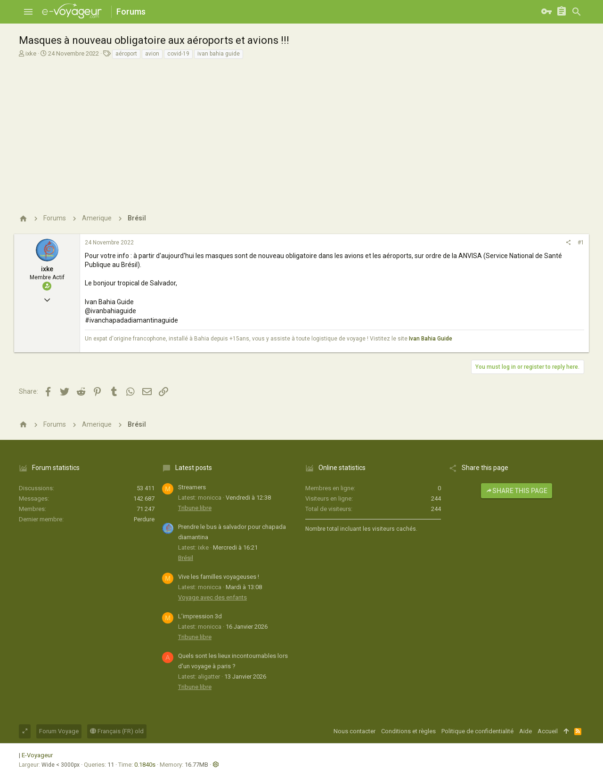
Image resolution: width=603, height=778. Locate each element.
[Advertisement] (300, 130)
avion (152, 53)
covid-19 (178, 53)
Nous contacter (354, 731)
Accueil (548, 731)
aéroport (126, 53)
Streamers (192, 487)
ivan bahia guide (218, 53)
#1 (581, 242)
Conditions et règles (408, 731)
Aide (525, 731)
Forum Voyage (59, 731)
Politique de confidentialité (477, 731)
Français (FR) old (117, 731)
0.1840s (144, 764)
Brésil (185, 557)
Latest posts (193, 467)
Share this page (516, 490)
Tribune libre (195, 507)
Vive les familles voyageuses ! (218, 576)
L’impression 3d (200, 616)
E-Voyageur (37, 755)
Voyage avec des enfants (212, 597)
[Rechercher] (576, 11)
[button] (28, 11)
